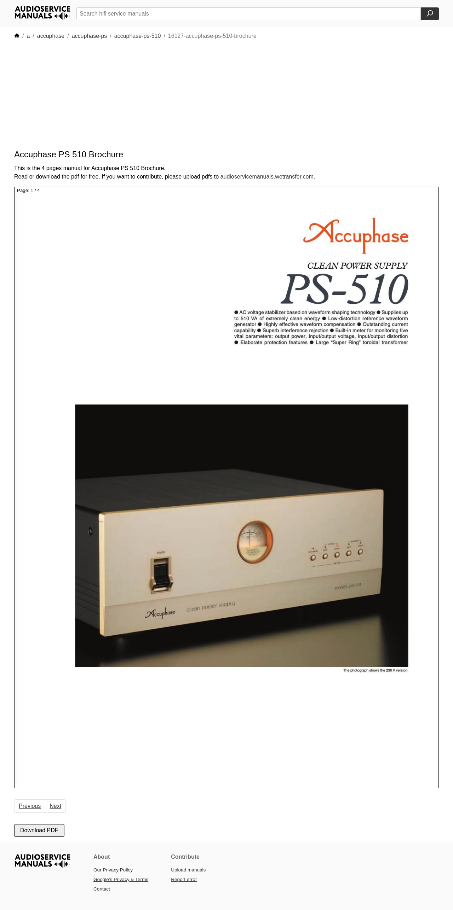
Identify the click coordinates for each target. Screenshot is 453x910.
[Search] (430, 13)
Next (55, 806)
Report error (184, 879)
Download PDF (39, 830)
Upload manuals (188, 870)
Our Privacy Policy (113, 870)
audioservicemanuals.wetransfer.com (267, 177)
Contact (101, 889)
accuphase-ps (89, 36)
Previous (30, 806)
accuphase (50, 36)
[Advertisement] (216, 94)
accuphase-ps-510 (137, 36)
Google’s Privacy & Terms (120, 879)
